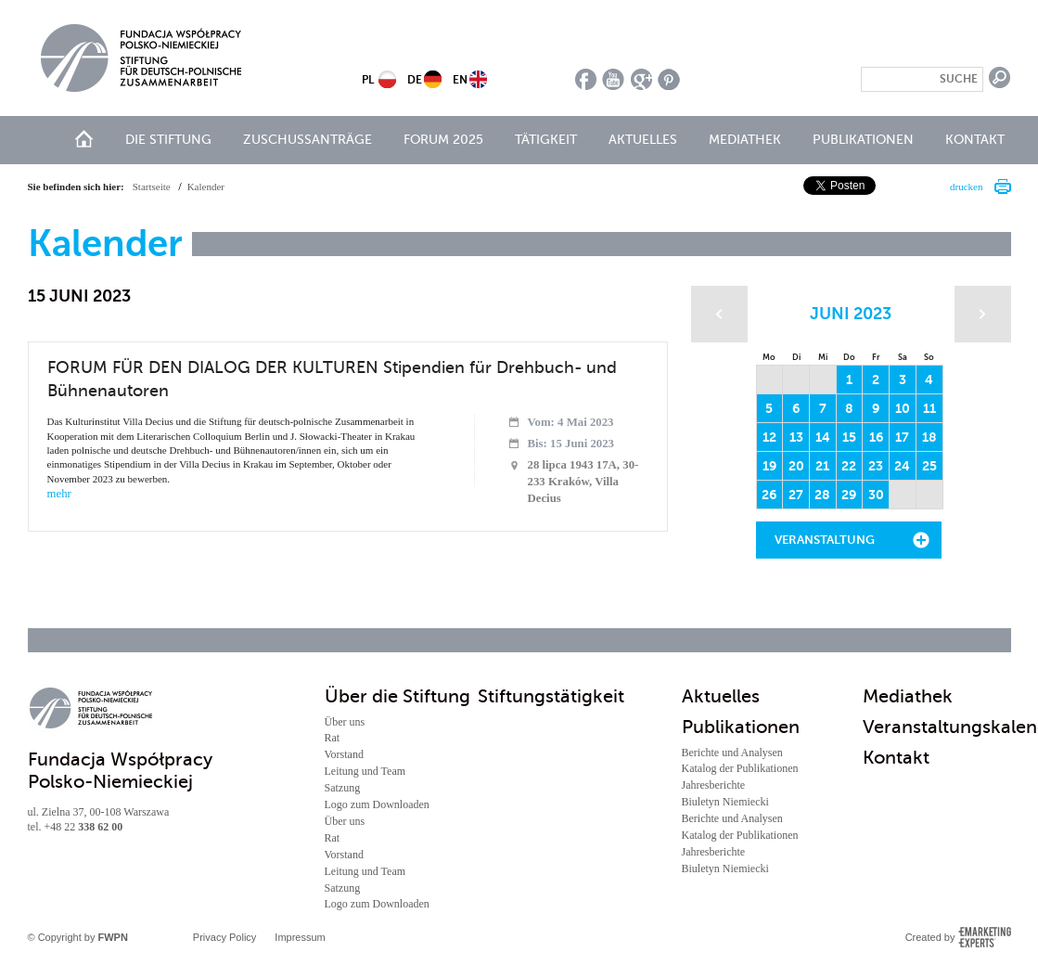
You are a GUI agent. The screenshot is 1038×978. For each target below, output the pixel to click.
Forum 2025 (443, 140)
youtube (613, 79)
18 (929, 437)
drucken (966, 186)
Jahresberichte (714, 785)
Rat (332, 737)
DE (414, 79)
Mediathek (745, 140)
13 (796, 437)
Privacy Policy (224, 937)
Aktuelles (643, 140)
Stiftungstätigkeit (551, 696)
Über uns (345, 721)
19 (769, 465)
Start (84, 138)
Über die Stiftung (397, 696)
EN (460, 79)
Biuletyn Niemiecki (725, 801)
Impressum (300, 937)
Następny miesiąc (983, 314)
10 (902, 408)
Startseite (152, 186)
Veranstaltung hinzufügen (825, 546)
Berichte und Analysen (732, 752)
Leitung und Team (365, 771)
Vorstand (344, 754)
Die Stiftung (168, 140)
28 (822, 494)
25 (929, 465)
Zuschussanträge (307, 140)
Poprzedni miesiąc (719, 314)
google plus (641, 79)
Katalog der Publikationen (740, 768)
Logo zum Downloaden (377, 804)
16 (876, 437)
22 (848, 465)
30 (876, 494)
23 (875, 465)
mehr (59, 493)
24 (902, 465)
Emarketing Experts (984, 937)
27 (795, 494)
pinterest (669, 79)
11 (929, 408)
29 (848, 494)
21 (822, 465)
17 (902, 437)
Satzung (343, 787)
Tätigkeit (546, 140)
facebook (585, 79)
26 (769, 494)
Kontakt (975, 140)
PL (368, 79)
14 (822, 437)
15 (849, 437)
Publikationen (863, 140)
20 (796, 465)
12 (769, 437)
